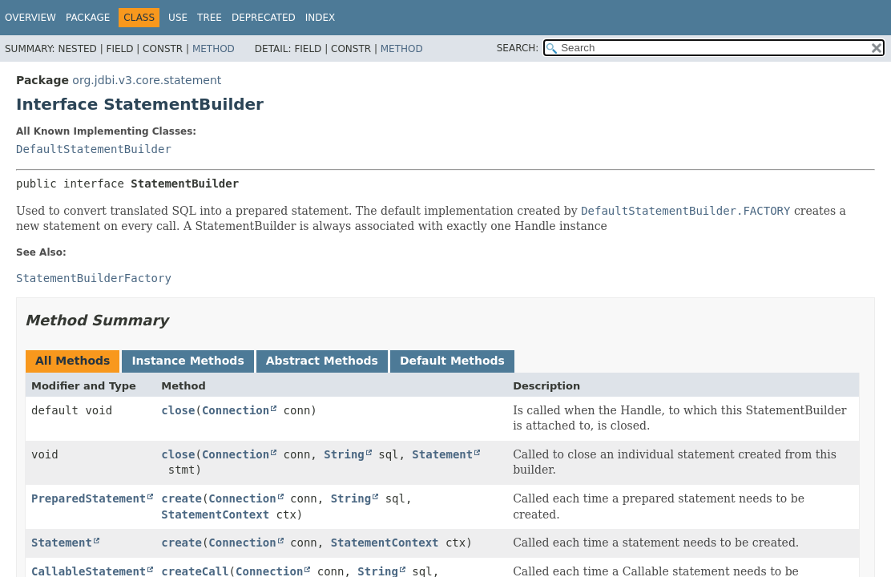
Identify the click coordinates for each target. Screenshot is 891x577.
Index (320, 17)
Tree (209, 17)
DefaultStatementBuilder (93, 149)
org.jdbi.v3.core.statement (146, 80)
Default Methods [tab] (452, 360)
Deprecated (264, 17)
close (178, 410)
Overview (30, 17)
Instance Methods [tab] (187, 360)
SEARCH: (518, 48)
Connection (235, 410)
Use (177, 17)
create (181, 498)
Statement (442, 454)
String (344, 454)
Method (213, 48)
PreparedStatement (88, 498)
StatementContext (215, 514)
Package (88, 17)
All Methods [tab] (72, 360)
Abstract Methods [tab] (322, 360)
